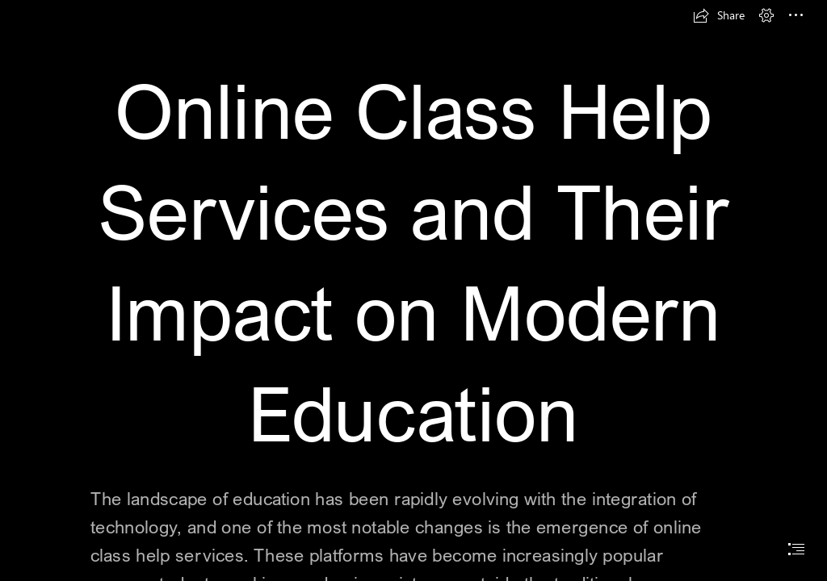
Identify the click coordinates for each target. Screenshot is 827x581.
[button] (718, 15)
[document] (413, 290)
